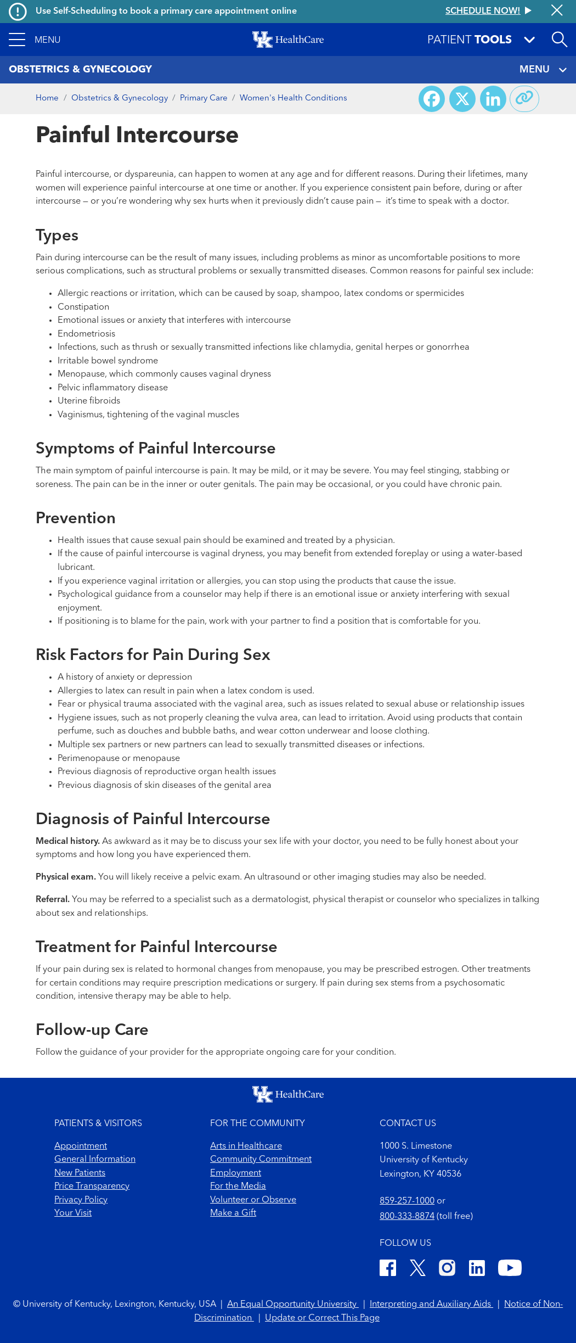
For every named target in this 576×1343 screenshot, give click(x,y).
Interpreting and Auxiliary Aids (431, 1304)
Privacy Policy (81, 1200)
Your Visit (73, 1213)
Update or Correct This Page (322, 1318)
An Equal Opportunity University (293, 1304)
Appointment (80, 1146)
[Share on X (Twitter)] (462, 99)
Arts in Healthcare (246, 1146)
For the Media (238, 1186)
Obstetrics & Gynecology (119, 98)
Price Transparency (91, 1186)
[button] (35, 39)
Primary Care (204, 98)
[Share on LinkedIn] (493, 99)
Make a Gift (233, 1213)
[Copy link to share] (524, 99)
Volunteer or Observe (253, 1200)
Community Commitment (261, 1159)
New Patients (79, 1173)
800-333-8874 (407, 1216)
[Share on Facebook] (431, 99)
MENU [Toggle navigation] (543, 70)
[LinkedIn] (477, 1270)
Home (47, 98)
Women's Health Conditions (293, 98)
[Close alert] (557, 11)
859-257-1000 (407, 1201)
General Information (94, 1159)
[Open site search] (559, 39)
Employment (235, 1173)
